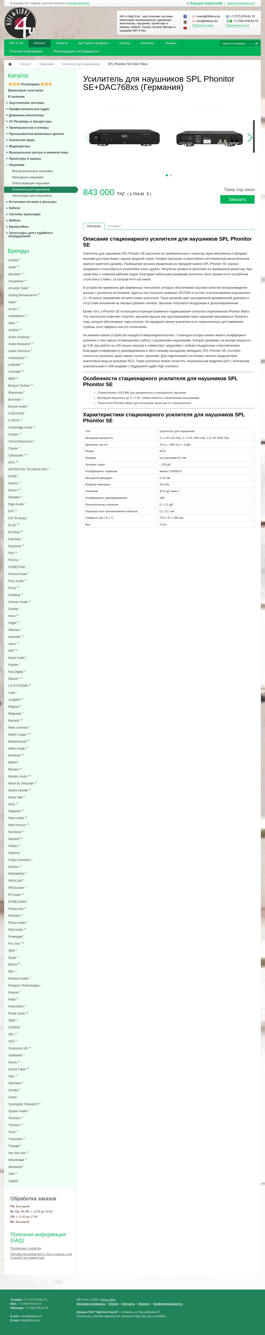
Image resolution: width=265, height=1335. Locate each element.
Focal (13, 588)
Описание (94, 226)
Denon (14, 490)
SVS (12, 1041)
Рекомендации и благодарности (76, 51)
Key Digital (17, 672)
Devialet (15, 497)
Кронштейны (19, 226)
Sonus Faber (18, 1069)
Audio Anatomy (19, 337)
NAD (13, 804)
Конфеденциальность (168, 1303)
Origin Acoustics (20, 860)
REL (12, 971)
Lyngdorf (15, 699)
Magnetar (15, 713)
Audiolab (15, 365)
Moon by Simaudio (22, 783)
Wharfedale (17, 1160)
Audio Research (20, 344)
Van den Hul (18, 1153)
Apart (13, 302)
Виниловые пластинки (25, 90)
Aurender (16, 371)
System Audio (18, 1111)
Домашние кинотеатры (26, 115)
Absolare (16, 274)
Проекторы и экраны (25, 159)
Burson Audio (18, 406)
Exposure (16, 546)
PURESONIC (18, 902)
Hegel (13, 623)
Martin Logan (19, 734)
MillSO (13, 762)
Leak (12, 693)
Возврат (143, 1303)
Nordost (15, 839)
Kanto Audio (17, 658)
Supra (13, 1097)
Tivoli (13, 1132)
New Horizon (18, 825)
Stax (12, 1076)
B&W (13, 378)
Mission (15, 769)
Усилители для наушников (31, 189)
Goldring (15, 595)
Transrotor (16, 1139)
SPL (12, 1034)
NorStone (16, 832)
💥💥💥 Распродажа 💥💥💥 (30, 84)
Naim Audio (17, 818)
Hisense (14, 630)
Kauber (14, 665)
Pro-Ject (16, 943)
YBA (12, 1174)
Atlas (13, 323)
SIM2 (13, 1020)
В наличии (16, 96)
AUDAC (14, 260)
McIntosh (16, 755)
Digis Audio (17, 504)
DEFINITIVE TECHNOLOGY (29, 469)
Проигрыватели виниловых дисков (36, 134)
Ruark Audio (18, 1013)
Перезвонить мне (237, 25)
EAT (12, 511)
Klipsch (15, 679)
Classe (14, 448)
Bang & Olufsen (20, 385)
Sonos (14, 1062)
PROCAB (16, 881)
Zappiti (13, 1181)
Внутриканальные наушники (32, 171)
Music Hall (17, 797)
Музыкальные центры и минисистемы (38, 152)
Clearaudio (17, 455)
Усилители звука (21, 140)
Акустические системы (26, 103)
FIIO (12, 553)
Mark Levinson (19, 727)
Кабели (14, 208)
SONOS (14, 1027)
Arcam (14, 309)
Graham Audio (19, 602)
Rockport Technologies (25, 985)
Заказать (237, 199)
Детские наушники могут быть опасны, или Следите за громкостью (41, 1256)
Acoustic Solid (19, 288)
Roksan (14, 992)
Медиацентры (19, 146)
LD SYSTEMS (19, 686)
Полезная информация (26, 51)
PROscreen (17, 888)
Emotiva (15, 532)
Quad (13, 957)
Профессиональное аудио (29, 109)
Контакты (147, 43)
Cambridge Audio (21, 427)
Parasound (17, 909)
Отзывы (170, 43)
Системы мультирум (25, 214)
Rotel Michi (17, 1006)
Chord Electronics (21, 441)
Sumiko (14, 1090)
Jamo (13, 644)
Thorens (15, 1125)
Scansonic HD (19, 1048)
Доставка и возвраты (93, 43)
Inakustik (16, 637)
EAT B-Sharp (18, 518)
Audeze (15, 330)
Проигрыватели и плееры (29, 127)
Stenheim (15, 1083)
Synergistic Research (24, 1104)
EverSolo (15, 539)
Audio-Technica (20, 351)
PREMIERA (17, 874)
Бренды (18, 251)
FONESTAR (17, 567)
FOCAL (14, 560)
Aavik (13, 267)
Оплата (124, 43)
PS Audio (16, 895)
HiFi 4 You (16, 43)
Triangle (14, 1146)
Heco (13, 616)
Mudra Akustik (19, 790)
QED (12, 950)
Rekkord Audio (19, 978)
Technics (15, 1118)
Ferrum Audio (18, 574)
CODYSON (17, 413)
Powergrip (16, 937)
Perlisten (15, 916)
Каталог (39, 43)
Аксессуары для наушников (32, 195)
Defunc (14, 483)
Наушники (16, 165)
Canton (14, 434)
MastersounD (19, 741)
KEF (12, 651)
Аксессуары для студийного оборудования (30, 234)
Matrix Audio (18, 748)
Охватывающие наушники (30, 183)
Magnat (14, 706)
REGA (14, 964)
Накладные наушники (27, 177)
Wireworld (16, 1167)
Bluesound (16, 392)
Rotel (13, 999)
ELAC (13, 525)
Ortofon (14, 867)
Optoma (14, 853)
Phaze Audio (18, 923)
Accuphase (17, 281)
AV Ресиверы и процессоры (30, 121)
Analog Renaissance (24, 295)
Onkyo (14, 846)
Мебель (15, 220)
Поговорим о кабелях (25, 1248)
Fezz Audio (17, 581)
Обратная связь (203, 25)
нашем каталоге (79, 3)
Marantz (15, 720)
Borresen (15, 399)
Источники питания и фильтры (32, 202)
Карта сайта (108, 1299)
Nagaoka (16, 811)
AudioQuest (17, 358)
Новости (62, 43)
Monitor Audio (19, 776)
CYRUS (15, 420)
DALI (13, 462)
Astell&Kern (17, 316)
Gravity (14, 609)
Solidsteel (16, 1055)
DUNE (13, 476)
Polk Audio (17, 930)
